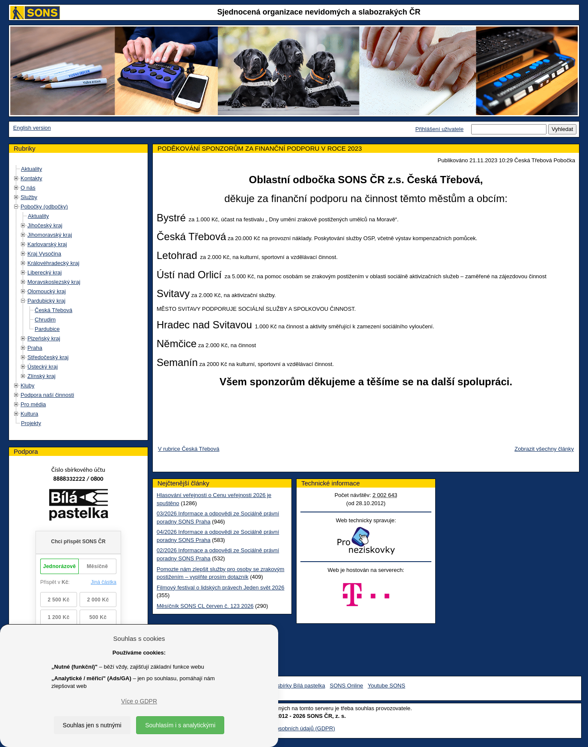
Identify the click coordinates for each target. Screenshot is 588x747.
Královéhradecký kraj (53, 263)
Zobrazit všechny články (544, 449)
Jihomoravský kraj (49, 235)
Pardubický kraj (46, 301)
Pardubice (47, 329)
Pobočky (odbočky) (44, 206)
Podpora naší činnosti (47, 395)
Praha (34, 348)
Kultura (29, 414)
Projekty (31, 423)
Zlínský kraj (41, 376)
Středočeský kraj (47, 357)
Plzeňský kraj (43, 338)
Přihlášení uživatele (439, 129)
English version (32, 128)
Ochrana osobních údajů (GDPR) (294, 728)
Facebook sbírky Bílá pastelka (288, 685)
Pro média (33, 404)
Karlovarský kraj (47, 244)
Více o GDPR (139, 701)
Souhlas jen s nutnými (92, 725)
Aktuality (31, 169)
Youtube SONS (386, 685)
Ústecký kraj (42, 366)
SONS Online (346, 685)
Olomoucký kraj (46, 291)
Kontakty (31, 178)
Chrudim (45, 319)
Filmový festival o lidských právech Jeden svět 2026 (220, 587)
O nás (28, 188)
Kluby (28, 385)
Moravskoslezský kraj (53, 282)
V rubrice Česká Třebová (189, 449)
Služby (29, 197)
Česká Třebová (53, 310)
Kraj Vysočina (44, 253)
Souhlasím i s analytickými (180, 725)
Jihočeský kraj (44, 225)
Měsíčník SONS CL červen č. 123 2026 (205, 606)
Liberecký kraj (44, 272)
